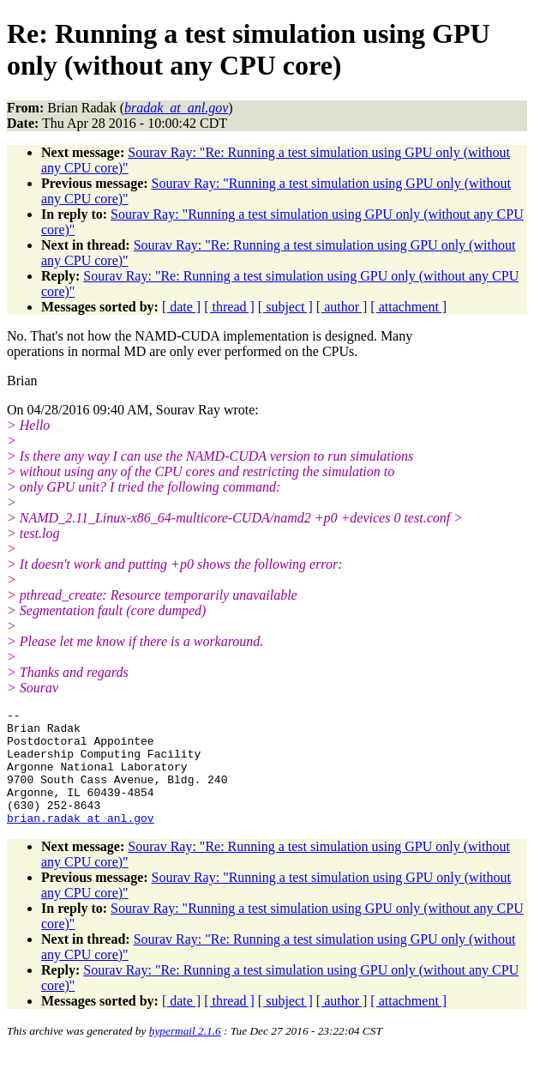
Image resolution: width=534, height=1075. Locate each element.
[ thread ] (229, 306)
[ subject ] (285, 306)
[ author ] (342, 306)
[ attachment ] (408, 306)
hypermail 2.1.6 (185, 1054)
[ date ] (181, 306)
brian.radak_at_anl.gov (80, 841)
